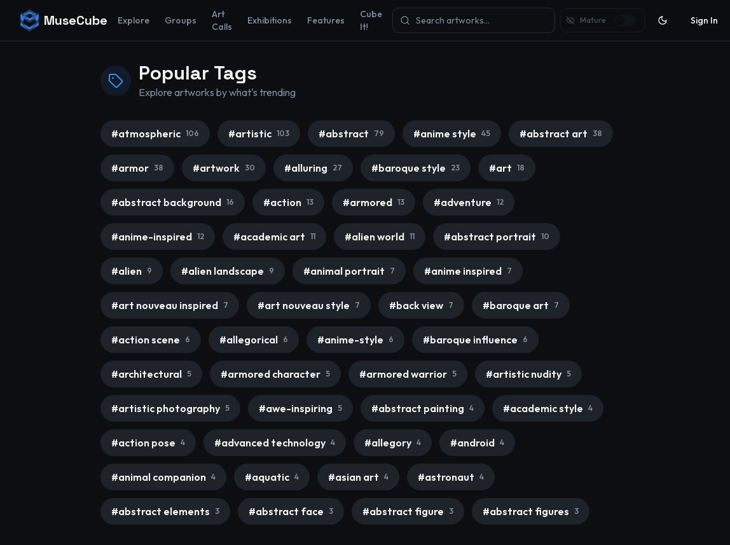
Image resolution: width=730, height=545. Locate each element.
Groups (180, 20)
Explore (133, 20)
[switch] (624, 20)
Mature (593, 20)
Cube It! (371, 20)
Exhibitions (269, 20)
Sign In (704, 20)
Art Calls (222, 20)
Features (326, 20)
